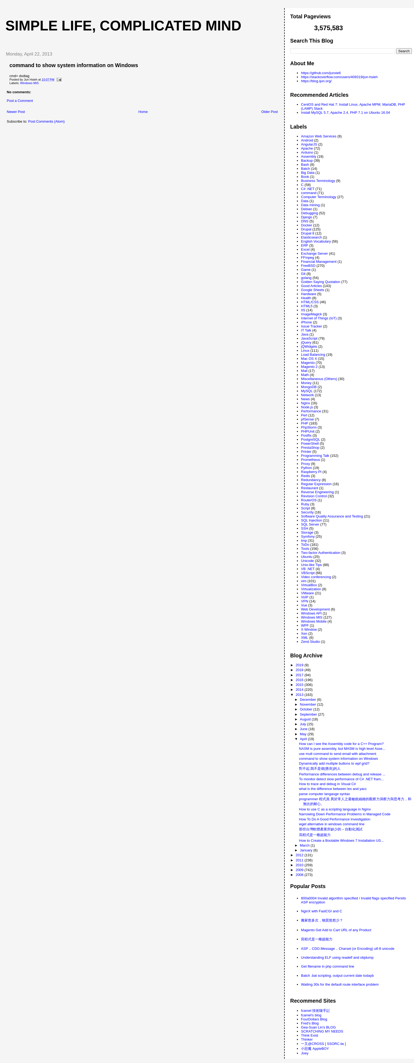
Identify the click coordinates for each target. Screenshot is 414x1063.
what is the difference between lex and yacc (333, 789)
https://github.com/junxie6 (321, 73)
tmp (304, 541)
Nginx (305, 403)
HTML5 (307, 306)
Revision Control (314, 496)
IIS (303, 310)
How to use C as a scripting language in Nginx (335, 809)
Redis (305, 476)
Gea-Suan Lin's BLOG (318, 1027)
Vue (304, 605)
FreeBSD (308, 266)
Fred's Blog (309, 1023)
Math (305, 375)
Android (307, 140)
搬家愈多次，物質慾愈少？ (322, 920)
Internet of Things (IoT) (319, 318)
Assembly (308, 156)
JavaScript (309, 338)
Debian (306, 209)
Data (304, 201)
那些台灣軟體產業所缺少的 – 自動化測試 (330, 829)
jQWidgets (309, 346)
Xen (304, 633)
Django (306, 217)
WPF (305, 625)
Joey (304, 1053)
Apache (307, 148)
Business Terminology (318, 181)
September (309, 714)
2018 (300, 670)
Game (305, 270)
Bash (305, 165)
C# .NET (307, 189)
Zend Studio (310, 642)
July (303, 724)
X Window (309, 629)
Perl (304, 415)
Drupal (306, 229)
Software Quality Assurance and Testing (332, 516)
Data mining (310, 205)
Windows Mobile (314, 621)
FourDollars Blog (314, 1019)
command (308, 193)
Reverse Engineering (317, 492)
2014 (300, 690)
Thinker (307, 1039)
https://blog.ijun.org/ (316, 81)
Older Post (269, 112)
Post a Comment (20, 101)
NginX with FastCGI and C (321, 911)
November (308, 704)
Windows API (311, 613)
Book (305, 177)
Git (303, 274)
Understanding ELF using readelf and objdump (337, 957)
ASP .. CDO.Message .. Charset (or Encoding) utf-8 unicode (347, 949)
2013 (300, 695)
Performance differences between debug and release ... (342, 774)
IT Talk (306, 330)
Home (143, 112)
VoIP (304, 597)
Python (306, 468)
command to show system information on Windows (73, 65)
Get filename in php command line (327, 966)
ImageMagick (311, 314)
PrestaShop (310, 448)
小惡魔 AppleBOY (315, 1049)
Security (307, 512)
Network (307, 395)
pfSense (307, 419)
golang (306, 278)
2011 (300, 860)
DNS (304, 221)
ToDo (305, 545)
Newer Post (16, 112)
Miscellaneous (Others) (319, 379)
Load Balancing (313, 355)
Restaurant (309, 488)
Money (306, 383)
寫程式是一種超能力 (315, 835)
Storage (307, 532)
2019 (300, 665)
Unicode (307, 561)
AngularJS (309, 144)
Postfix (306, 435)
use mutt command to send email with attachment (337, 754)
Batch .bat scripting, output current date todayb (337, 976)
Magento (308, 363)
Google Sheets (312, 290)
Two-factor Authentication (320, 553)
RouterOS (309, 500)
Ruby (305, 504)
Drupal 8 (307, 233)
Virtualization (311, 589)
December (308, 700)
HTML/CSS (310, 302)
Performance (311, 411)
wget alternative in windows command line (332, 824)
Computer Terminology (318, 197)
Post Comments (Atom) (46, 121)
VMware (307, 593)
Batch (305, 169)
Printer (306, 452)
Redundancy (311, 480)
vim (303, 581)
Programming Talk (315, 456)
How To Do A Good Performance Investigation (334, 819)
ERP (304, 245)
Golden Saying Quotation (320, 282)
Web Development (315, 609)
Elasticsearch (311, 237)
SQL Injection (311, 520)
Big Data (307, 173)
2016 (300, 680)
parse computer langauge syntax (324, 794)
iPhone (306, 322)
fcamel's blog (311, 1015)
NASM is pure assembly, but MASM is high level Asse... (342, 749)
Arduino (307, 152)
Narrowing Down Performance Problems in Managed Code (345, 814)
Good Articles (311, 286)
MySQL (307, 391)
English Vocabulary (316, 241)
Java (304, 334)
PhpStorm (309, 427)
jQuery (306, 342)
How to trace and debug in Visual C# (327, 784)
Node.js (307, 407)
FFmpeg (307, 258)
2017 (300, 675)
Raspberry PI (311, 472)
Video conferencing (316, 577)
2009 (300, 870)
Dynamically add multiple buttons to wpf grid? (334, 763)
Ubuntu (306, 557)
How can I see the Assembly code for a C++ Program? (341, 744)
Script (305, 508)
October (306, 709)
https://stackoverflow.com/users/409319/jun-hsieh (339, 77)
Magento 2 (309, 367)
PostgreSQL (310, 439)
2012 (300, 855)
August (306, 719)
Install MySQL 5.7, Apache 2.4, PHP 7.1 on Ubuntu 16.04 (345, 113)
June (304, 729)
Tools (305, 549)
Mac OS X (309, 359)
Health (306, 298)
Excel (305, 249)
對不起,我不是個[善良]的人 (320, 769)
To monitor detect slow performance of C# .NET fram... (341, 779)
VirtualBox (309, 585)
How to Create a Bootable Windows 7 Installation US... (341, 840)
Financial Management (319, 262)
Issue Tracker (311, 326)
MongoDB (309, 387)
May (303, 734)
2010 (300, 865)
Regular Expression (316, 484)
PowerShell (310, 443)
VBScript (308, 573)
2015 (300, 685)
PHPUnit (307, 431)
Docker (306, 225)
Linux (305, 350)
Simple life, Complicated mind (123, 25)
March (305, 845)
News (305, 399)
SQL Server (310, 524)
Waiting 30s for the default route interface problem (340, 984)
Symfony (308, 536)
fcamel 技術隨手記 (315, 1011)
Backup (307, 160)
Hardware (308, 294)
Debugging (309, 213)
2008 (300, 875)
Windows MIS (29, 83)
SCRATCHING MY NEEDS (322, 1031)
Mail (304, 371)
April (304, 739)
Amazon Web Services (318, 136)
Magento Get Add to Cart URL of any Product (336, 930)
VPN (304, 601)
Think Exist (309, 1035)
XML (304, 638)
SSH (304, 528)
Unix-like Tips (311, 565)
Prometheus (310, 460)
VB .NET (308, 569)
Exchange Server (314, 253)
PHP (304, 423)
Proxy (305, 464)
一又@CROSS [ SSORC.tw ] (323, 1044)
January (306, 850)
